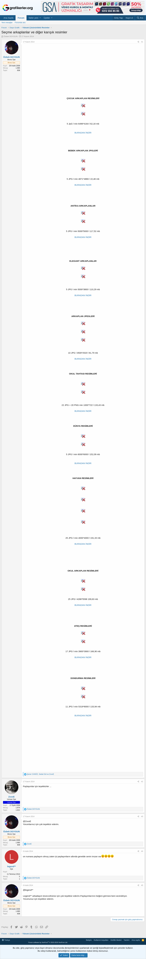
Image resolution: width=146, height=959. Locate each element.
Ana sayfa (136, 940)
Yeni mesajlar (7, 22)
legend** (11, 866)
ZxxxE (11, 796)
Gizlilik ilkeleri (116, 940)
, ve (40, 774)
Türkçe (6, 940)
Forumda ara (20, 22)
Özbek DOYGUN (11, 36)
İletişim (89, 940)
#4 (142, 851)
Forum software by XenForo (48, 942)
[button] (40, 17)
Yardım (126, 940)
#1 (142, 42)
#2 (142, 782)
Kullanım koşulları (101, 940)
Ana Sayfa (8, 18)
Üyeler (47, 18)
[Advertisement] (83, 65)
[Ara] (140, 17)
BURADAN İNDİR (83, 132)
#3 (142, 816)
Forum (21, 18)
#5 (142, 885)
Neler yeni (33, 18)
